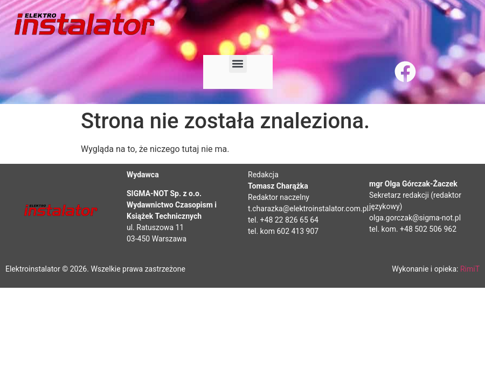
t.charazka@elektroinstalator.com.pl (308, 208)
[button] (238, 64)
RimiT (470, 269)
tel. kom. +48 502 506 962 (412, 229)
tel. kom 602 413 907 (283, 231)
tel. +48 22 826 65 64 (283, 220)
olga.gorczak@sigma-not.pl (415, 217)
